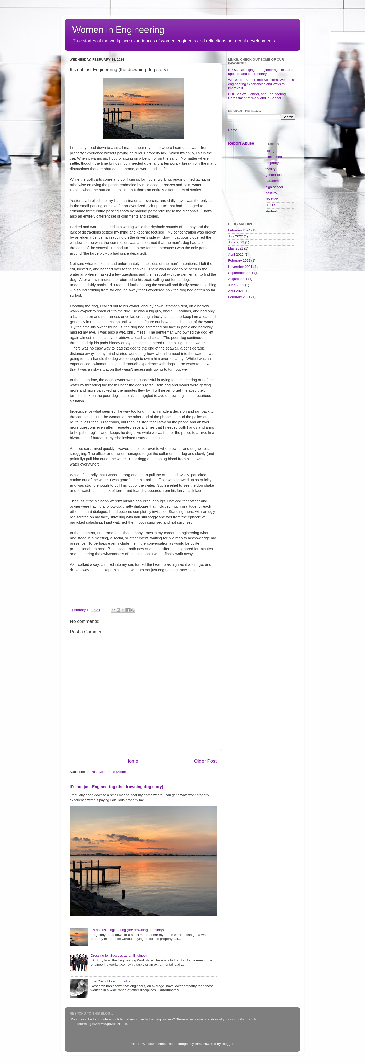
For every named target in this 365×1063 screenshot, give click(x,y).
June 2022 (236, 242)
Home (131, 761)
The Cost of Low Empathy (110, 981)
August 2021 (237, 279)
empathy (272, 163)
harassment (275, 181)
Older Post (205, 761)
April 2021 (236, 291)
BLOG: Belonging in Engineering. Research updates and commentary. (261, 72)
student (271, 211)
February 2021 (239, 297)
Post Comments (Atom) (108, 772)
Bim (198, 1044)
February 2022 (239, 260)
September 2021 (240, 273)
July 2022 (235, 236)
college (271, 151)
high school (274, 187)
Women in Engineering (118, 30)
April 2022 (236, 254)
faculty (271, 169)
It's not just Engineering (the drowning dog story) (116, 787)
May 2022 (235, 248)
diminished (274, 157)
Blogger (227, 1044)
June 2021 (236, 285)
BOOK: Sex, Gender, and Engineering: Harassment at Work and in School (257, 96)
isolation (272, 199)
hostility (271, 193)
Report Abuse (241, 143)
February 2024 (239, 230)
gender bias (275, 175)
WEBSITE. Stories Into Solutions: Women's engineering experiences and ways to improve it (261, 84)
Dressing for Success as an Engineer (118, 955)
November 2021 (240, 267)
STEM (270, 205)
